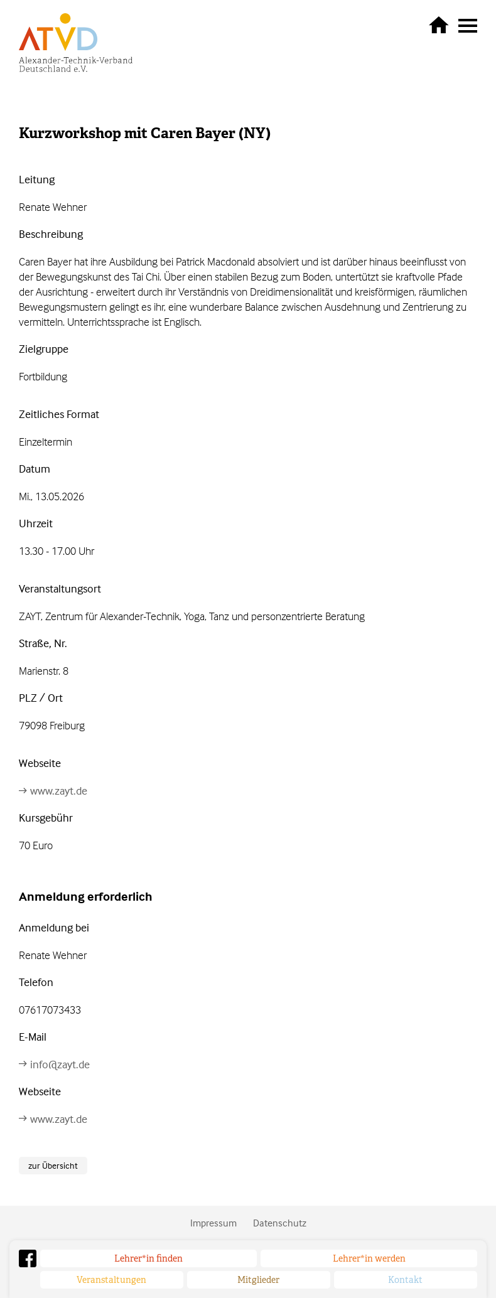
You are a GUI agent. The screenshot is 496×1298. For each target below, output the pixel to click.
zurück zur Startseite (439, 24)
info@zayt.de (60, 1064)
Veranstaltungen (111, 1279)
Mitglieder (258, 1279)
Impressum (213, 1222)
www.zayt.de (58, 790)
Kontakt (405, 1279)
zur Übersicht (53, 1165)
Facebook (27, 1258)
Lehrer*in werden (369, 1258)
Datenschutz (279, 1222)
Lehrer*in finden (148, 1258)
